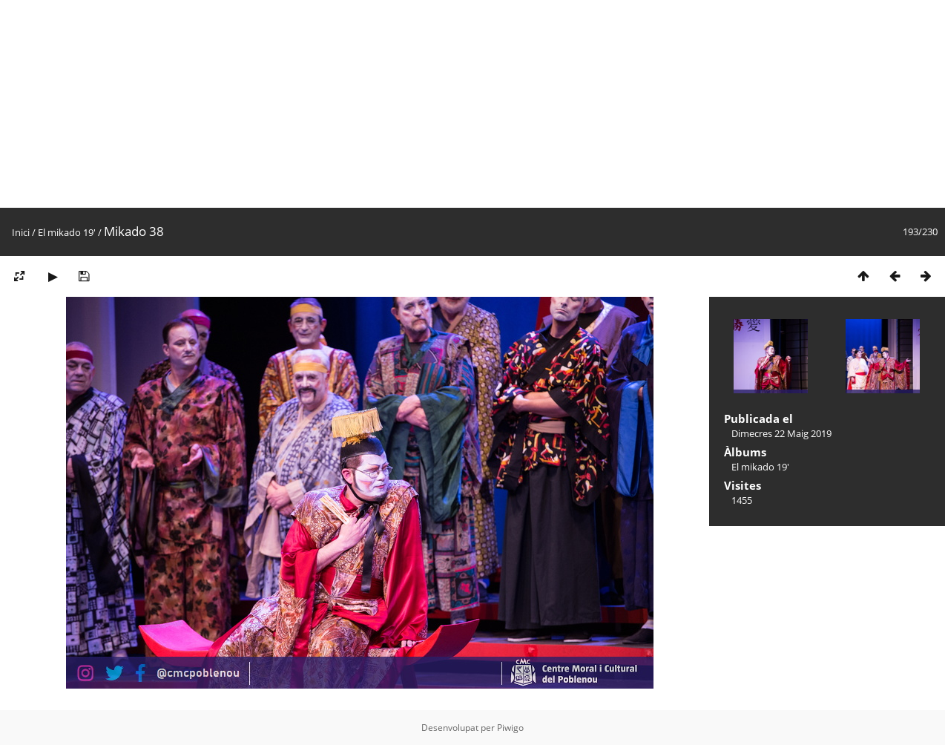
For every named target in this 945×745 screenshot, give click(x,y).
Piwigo (510, 727)
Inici (21, 232)
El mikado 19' (67, 232)
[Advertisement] (445, 104)
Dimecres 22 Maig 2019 (781, 433)
